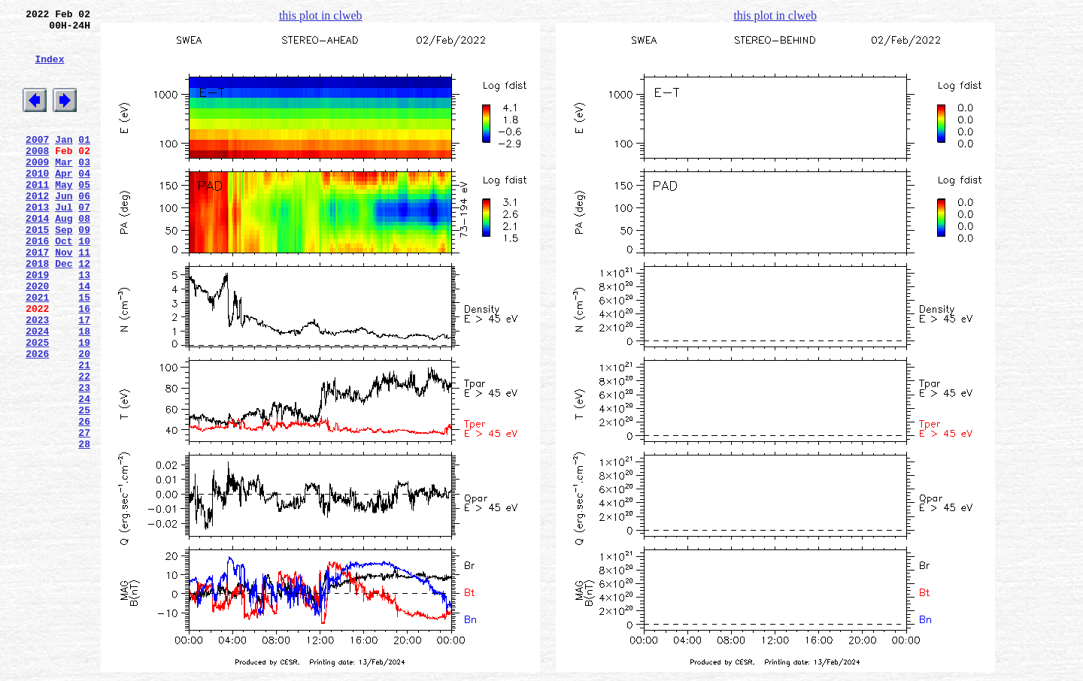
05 (84, 215)
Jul (63, 243)
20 (84, 418)
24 (84, 473)
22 (84, 445)
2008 (37, 175)
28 (84, 527)
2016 (37, 283)
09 (84, 270)
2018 (37, 310)
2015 (37, 270)
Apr (63, 202)
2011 (37, 215)
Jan (63, 161)
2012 (37, 229)
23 (84, 459)
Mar (63, 188)
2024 (37, 391)
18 (84, 391)
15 (84, 351)
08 (84, 256)
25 (84, 486)
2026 (37, 418)
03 (84, 188)
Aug (63, 256)
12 (84, 310)
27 (84, 513)
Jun (63, 229)
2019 (37, 324)
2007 (37, 161)
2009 (37, 188)
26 (84, 500)
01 (84, 161)
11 (84, 297)
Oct (63, 283)
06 (84, 229)
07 (84, 243)
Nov (63, 297)
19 (84, 405)
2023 (37, 378)
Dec (63, 310)
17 (84, 378)
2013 (37, 243)
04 (84, 202)
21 (84, 432)
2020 (37, 337)
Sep (63, 270)
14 (84, 337)
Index (49, 70)
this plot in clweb (321, 15)
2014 (37, 256)
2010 (37, 202)
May (63, 215)
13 (84, 324)
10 (84, 283)
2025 (37, 405)
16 (84, 364)
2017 (37, 297)
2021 (37, 351)
